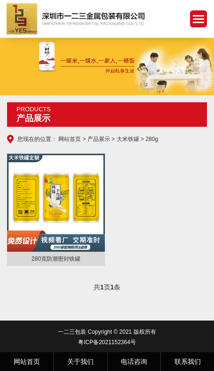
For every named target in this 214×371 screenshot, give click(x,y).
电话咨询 (134, 361)
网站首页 (69, 139)
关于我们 (80, 361)
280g (151, 139)
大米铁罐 (128, 139)
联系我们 (187, 361)
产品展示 (98, 139)
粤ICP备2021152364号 (107, 342)
